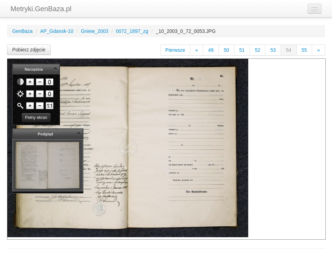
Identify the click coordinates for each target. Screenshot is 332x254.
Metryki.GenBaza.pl (41, 9)
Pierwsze (175, 50)
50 (226, 50)
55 (304, 50)
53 (273, 50)
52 (257, 50)
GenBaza (22, 31)
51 (242, 50)
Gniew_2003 (95, 31)
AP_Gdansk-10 (56, 31)
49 (211, 50)
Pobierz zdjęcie (28, 49)
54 (289, 50)
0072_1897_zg (132, 31)
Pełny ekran (36, 117)
